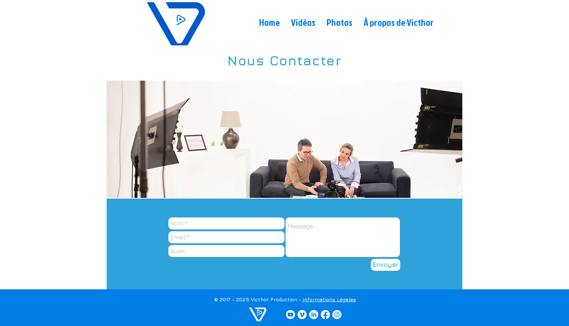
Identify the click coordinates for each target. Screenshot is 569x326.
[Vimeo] (302, 314)
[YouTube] (290, 314)
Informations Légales (329, 299)
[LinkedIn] (313, 314)
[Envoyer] (385, 265)
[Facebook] (325, 314)
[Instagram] (336, 314)
